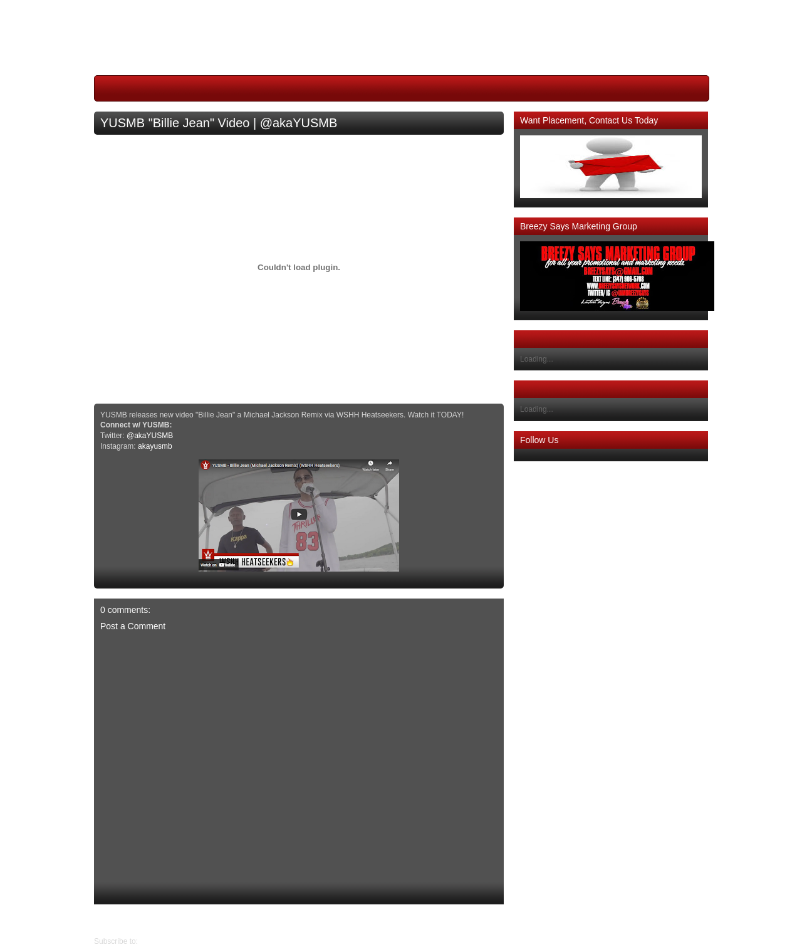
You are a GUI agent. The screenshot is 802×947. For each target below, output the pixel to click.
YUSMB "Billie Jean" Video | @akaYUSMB (218, 123)
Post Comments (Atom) (179, 941)
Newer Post (494, 920)
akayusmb (155, 446)
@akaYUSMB (150, 435)
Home (302, 920)
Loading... (536, 359)
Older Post (112, 920)
